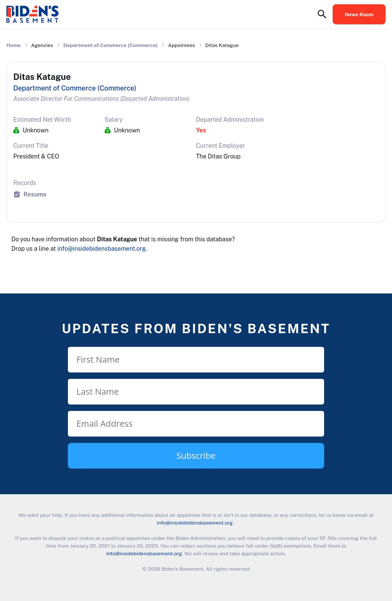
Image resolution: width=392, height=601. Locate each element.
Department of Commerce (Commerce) (110, 45)
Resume (35, 194)
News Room (359, 15)
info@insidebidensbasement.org (101, 248)
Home (13, 45)
